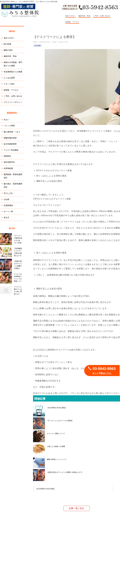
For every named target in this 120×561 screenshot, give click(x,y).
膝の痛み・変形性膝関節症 (13, 185)
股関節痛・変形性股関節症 (13, 176)
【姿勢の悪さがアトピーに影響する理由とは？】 (65, 472)
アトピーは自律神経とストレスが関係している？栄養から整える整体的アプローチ (18, 277)
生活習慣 (37, 46)
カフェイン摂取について (56, 433)
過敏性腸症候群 (10, 138)
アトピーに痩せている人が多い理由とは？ (18, 290)
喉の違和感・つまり (12, 132)
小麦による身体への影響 (56, 446)
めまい (6, 120)
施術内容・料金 (84, 16)
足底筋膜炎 (8, 205)
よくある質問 (9, 78)
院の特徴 (7, 44)
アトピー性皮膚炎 (11, 150)
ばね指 (6, 199)
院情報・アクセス (72, 22)
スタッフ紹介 (9, 84)
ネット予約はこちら (101, 373)
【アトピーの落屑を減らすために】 (18, 239)
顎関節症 (7, 156)
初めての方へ (70, 16)
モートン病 (8, 211)
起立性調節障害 (10, 144)
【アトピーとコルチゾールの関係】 (60, 421)
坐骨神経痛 (8, 168)
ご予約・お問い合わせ (101, 16)
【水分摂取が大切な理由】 (57, 408)
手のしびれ (8, 193)
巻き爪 (6, 217)
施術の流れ (8, 50)
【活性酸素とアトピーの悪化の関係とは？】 (18, 252)
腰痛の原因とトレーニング (57, 459)
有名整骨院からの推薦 (13, 72)
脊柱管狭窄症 (9, 162)
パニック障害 (9, 126)
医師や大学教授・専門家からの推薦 (13, 64)
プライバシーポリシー (13, 102)
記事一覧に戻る (76, 508)
